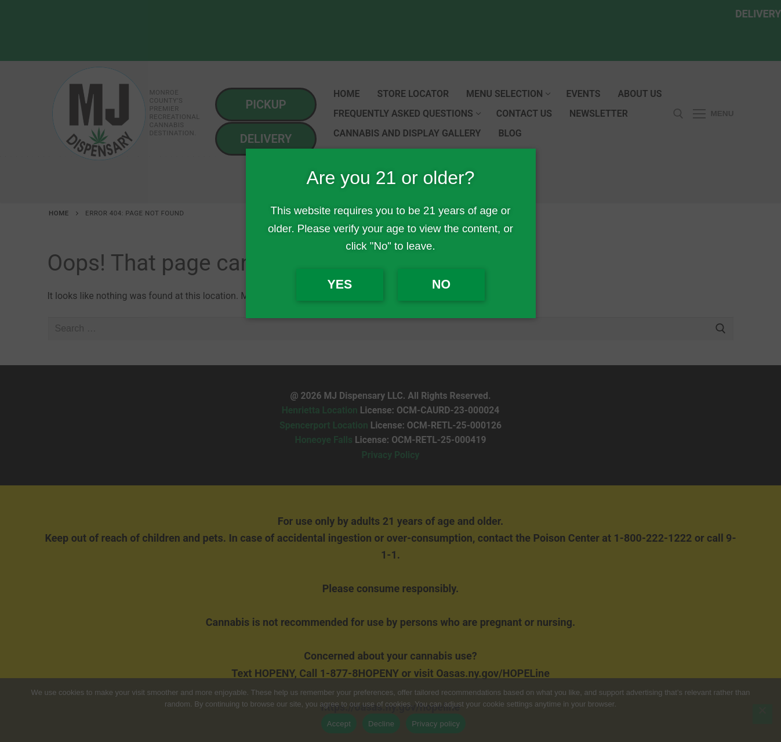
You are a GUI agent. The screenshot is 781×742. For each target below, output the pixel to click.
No (441, 284)
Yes (340, 284)
